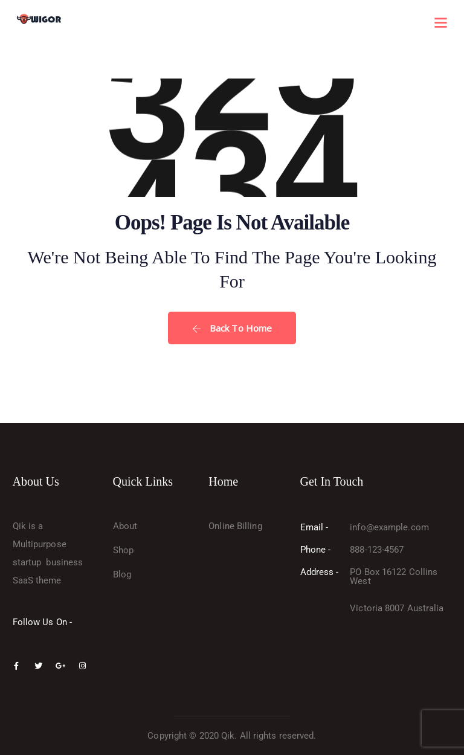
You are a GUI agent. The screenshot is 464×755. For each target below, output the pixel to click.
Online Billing (235, 526)
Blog (122, 574)
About (125, 526)
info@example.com (389, 527)
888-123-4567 (377, 549)
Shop (123, 550)
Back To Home (232, 328)
